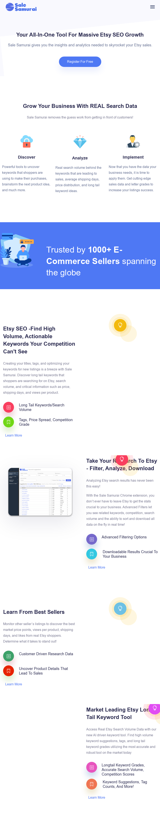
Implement (133, 157)
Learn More (14, 435)
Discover (26, 157)
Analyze (80, 158)
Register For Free (80, 61)
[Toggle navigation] (152, 6)
